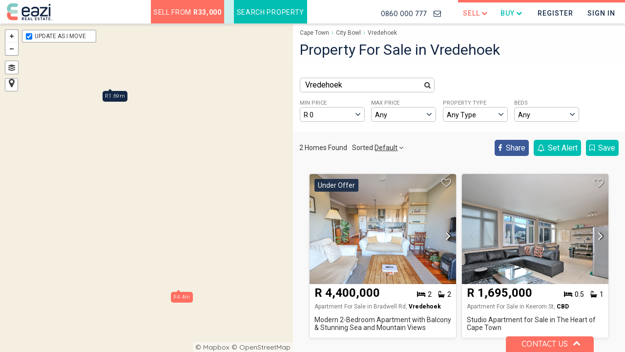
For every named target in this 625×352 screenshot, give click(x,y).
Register (555, 13)
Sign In (601, 13)
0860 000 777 (404, 13)
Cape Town (314, 32)
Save (602, 148)
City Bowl (348, 32)
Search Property (271, 12)
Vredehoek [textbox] (323, 84)
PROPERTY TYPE (464, 103)
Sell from (187, 12)
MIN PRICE (313, 103)
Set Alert (557, 148)
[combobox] (367, 85)
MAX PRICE (385, 103)
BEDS (521, 103)
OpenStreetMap (265, 347)
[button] (446, 236)
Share (511, 148)
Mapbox (216, 347)
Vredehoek (382, 32)
